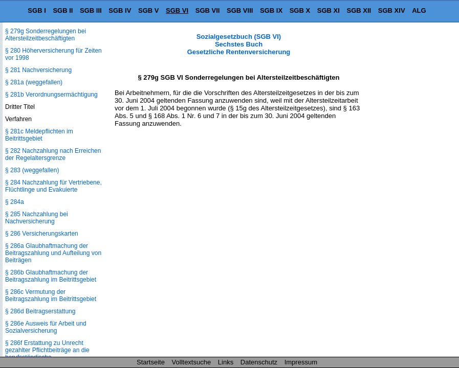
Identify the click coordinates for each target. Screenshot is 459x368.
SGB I (37, 10)
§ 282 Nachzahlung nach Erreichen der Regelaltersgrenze (53, 154)
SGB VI (177, 10)
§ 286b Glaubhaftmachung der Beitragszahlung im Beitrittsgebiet (50, 276)
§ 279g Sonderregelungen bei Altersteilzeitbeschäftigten (45, 35)
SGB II (63, 10)
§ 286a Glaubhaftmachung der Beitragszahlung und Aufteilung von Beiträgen (53, 253)
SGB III (91, 10)
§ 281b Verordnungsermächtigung (51, 94)
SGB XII (359, 10)
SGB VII (207, 10)
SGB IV (119, 10)
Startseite (151, 362)
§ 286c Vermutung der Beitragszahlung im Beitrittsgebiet (50, 295)
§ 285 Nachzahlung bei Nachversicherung (36, 218)
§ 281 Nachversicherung (38, 70)
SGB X (300, 10)
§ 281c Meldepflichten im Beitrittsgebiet (39, 135)
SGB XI (328, 10)
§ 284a (14, 201)
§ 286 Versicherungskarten (41, 233)
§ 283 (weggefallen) (32, 170)
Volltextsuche (191, 362)
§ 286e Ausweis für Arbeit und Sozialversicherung (45, 327)
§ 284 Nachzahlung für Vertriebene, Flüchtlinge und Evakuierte (53, 186)
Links (225, 362)
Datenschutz (259, 362)
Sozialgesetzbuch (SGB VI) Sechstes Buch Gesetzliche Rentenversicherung (239, 44)
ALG (419, 10)
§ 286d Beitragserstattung (40, 311)
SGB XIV (391, 10)
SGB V (148, 10)
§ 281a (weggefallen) (33, 82)
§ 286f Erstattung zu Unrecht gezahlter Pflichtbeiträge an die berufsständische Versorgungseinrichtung (47, 353)
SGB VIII (240, 10)
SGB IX (271, 10)
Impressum (301, 362)
